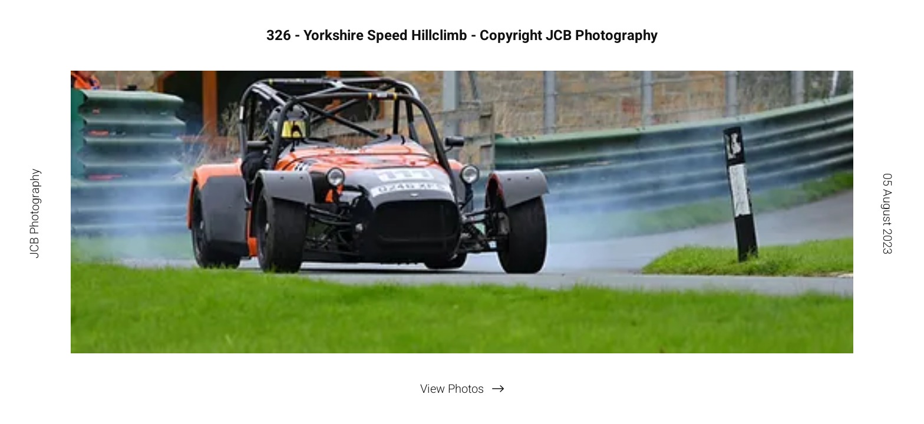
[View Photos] (461, 388)
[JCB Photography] (34, 212)
